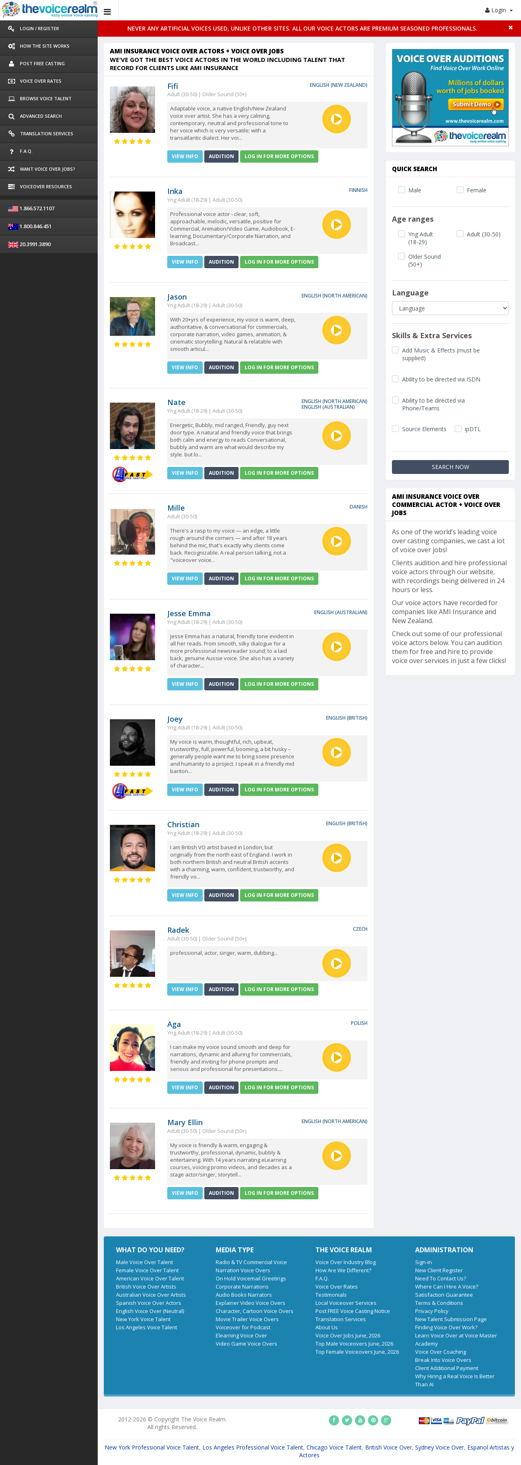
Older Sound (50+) (424, 260)
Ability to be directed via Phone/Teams (433, 404)
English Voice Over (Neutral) (150, 1311)
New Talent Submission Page (451, 1319)
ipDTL (473, 429)
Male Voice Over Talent (144, 1262)
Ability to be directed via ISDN (441, 379)
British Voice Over (388, 1447)
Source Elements (424, 429)
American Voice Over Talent (150, 1278)
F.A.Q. (322, 1278)
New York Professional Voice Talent (152, 1447)
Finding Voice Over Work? (446, 1327)
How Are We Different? (343, 1270)
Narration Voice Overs (243, 1270)
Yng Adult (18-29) (420, 238)
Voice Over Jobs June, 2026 (347, 1335)
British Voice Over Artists (146, 1286)
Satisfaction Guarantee (444, 1294)
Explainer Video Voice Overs (250, 1302)
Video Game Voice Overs (246, 1343)
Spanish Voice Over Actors (148, 1302)
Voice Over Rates (336, 1286)
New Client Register (439, 1270)
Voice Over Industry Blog (345, 1262)
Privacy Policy (432, 1311)
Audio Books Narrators (244, 1294)
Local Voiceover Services (346, 1302)
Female (476, 190)
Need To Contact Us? (440, 1278)
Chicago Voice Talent (334, 1447)
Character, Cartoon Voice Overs (254, 1311)
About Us (326, 1327)
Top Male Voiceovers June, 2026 (354, 1343)
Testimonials (331, 1294)
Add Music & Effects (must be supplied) (441, 354)
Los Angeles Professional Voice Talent (252, 1447)
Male (414, 190)
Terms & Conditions (439, 1302)
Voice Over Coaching (440, 1351)
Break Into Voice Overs (443, 1360)
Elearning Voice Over (241, 1335)
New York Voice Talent (143, 1319)
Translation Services (340, 1319)
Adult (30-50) (484, 234)
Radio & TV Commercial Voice (251, 1262)
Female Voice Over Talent (147, 1270)
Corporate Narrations (242, 1286)
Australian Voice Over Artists (151, 1294)
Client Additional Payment (446, 1368)
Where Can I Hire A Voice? (446, 1286)
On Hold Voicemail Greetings (251, 1278)
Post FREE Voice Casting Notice (352, 1311)
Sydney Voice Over (439, 1447)
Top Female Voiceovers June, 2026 (357, 1351)
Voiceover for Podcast (243, 1327)
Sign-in (423, 1262)
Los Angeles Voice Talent (146, 1327)
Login (499, 10)
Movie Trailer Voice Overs (247, 1319)
